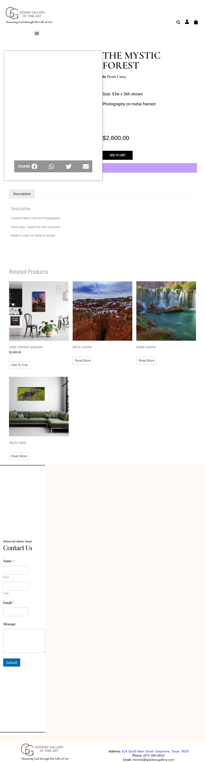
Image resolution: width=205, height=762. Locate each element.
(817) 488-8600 (154, 752)
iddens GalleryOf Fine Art (32, 14)
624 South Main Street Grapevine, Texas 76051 (155, 748)
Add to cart (118, 155)
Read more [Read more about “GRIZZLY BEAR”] (19, 456)
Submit (11, 660)
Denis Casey (116, 76)
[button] (36, 33)
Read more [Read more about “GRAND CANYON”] (146, 360)
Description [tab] (22, 194)
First (6, 575)
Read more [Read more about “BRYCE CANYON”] (83, 360)
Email (8, 601)
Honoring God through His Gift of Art (29, 22)
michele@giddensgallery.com (153, 756)
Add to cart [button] (19, 365)
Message (9, 622)
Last (5, 591)
